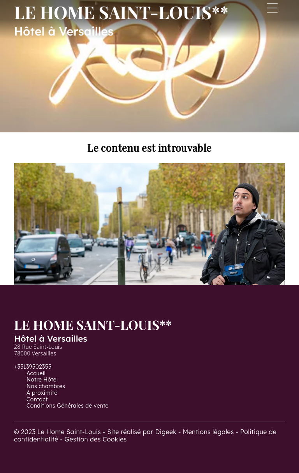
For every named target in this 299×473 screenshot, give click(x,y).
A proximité (42, 392)
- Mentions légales (207, 432)
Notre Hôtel (42, 379)
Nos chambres (45, 386)
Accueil (36, 373)
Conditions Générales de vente (67, 405)
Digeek (165, 432)
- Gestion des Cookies (93, 439)
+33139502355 (32, 366)
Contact (37, 399)
